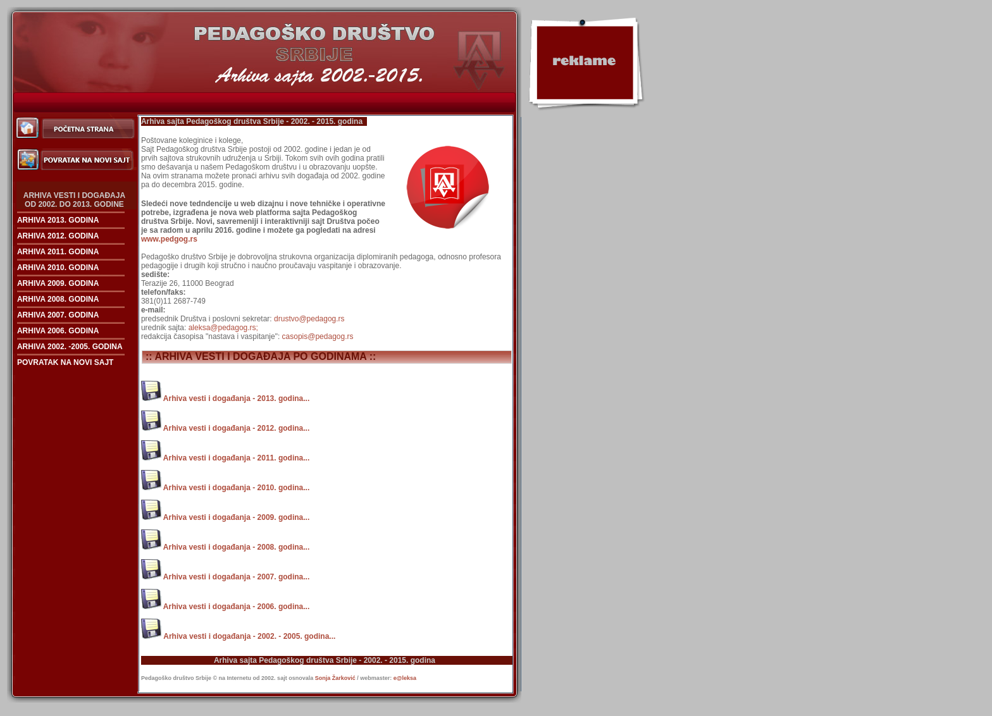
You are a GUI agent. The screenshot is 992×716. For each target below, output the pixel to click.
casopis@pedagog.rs (318, 336)
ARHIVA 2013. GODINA (58, 220)
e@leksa (405, 678)
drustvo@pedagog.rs (309, 318)
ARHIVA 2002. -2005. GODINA (70, 346)
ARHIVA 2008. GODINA (58, 299)
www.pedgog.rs (169, 239)
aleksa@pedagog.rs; (223, 327)
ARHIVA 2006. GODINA (58, 330)
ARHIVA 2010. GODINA (58, 267)
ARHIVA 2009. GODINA (58, 283)
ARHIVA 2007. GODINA (58, 315)
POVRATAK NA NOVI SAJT (65, 362)
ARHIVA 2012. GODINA (58, 235)
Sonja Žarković (336, 678)
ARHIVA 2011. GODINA (58, 251)
